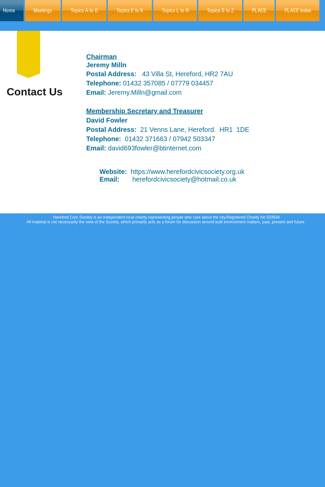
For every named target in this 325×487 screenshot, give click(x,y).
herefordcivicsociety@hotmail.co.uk (184, 179)
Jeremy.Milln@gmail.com (134, 92)
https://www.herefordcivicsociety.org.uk (187, 171)
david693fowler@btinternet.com (155, 148)
